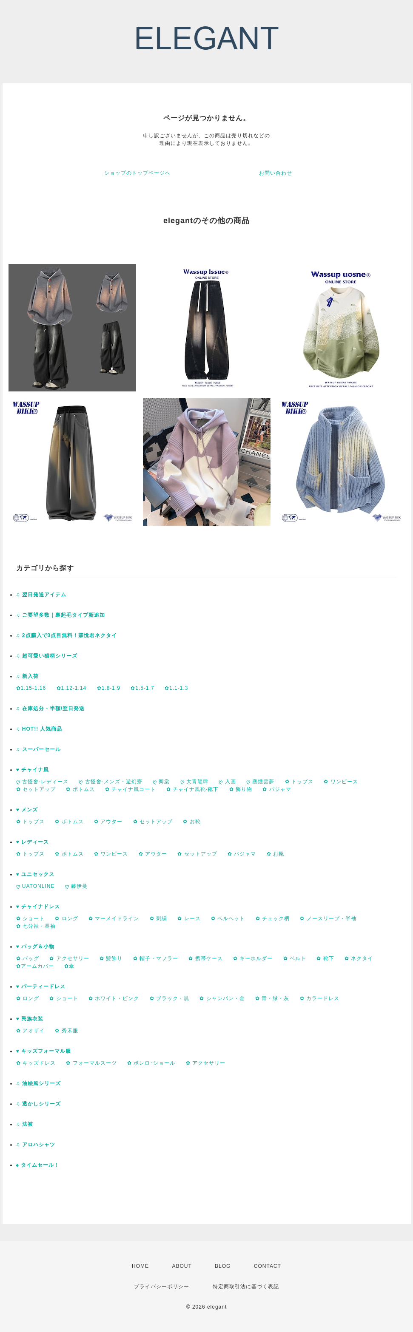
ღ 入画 (227, 782)
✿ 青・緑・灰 (272, 998)
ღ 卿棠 (161, 782)
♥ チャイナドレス (38, 907)
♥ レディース (32, 842)
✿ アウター (108, 822)
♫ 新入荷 (27, 676)
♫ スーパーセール (38, 749)
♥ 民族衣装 (29, 1019)
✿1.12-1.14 (72, 688)
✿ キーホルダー (253, 958)
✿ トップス (299, 782)
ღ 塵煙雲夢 (260, 782)
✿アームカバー (35, 966)
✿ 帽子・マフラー (155, 958)
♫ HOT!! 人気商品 (39, 729)
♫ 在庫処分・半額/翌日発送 (50, 708)
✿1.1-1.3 (176, 688)
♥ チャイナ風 (32, 770)
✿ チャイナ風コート (130, 789)
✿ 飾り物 (240, 789)
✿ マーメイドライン (113, 918)
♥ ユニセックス (35, 874)
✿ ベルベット (228, 918)
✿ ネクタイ (359, 958)
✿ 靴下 (325, 958)
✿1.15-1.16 (31, 688)
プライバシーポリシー (161, 1286)
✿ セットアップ (36, 789)
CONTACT (267, 1266)
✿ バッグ (27, 958)
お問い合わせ (275, 173)
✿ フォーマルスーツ (91, 1063)
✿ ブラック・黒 (169, 998)
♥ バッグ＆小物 (35, 946)
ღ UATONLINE (35, 886)
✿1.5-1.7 (142, 688)
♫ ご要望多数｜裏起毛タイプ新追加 (60, 615)
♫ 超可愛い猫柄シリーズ (46, 656)
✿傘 (69, 966)
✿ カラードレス (319, 998)
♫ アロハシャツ (35, 1145)
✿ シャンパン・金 (222, 998)
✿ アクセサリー (69, 958)
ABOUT (181, 1266)
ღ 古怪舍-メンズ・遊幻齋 (110, 782)
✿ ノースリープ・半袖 (328, 918)
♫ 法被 (24, 1124)
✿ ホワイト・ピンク (113, 998)
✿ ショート (30, 918)
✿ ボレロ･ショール (151, 1063)
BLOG (223, 1266)
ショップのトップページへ (137, 173)
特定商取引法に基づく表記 (246, 1286)
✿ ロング (66, 918)
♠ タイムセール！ (38, 1165)
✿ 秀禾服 (66, 1031)
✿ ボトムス (80, 789)
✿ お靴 (191, 822)
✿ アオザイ (30, 1031)
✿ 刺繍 (158, 918)
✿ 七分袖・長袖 (36, 926)
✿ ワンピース (341, 782)
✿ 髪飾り (111, 958)
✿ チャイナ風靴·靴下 (192, 789)
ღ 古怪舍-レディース (42, 782)
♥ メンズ (27, 810)
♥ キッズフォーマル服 (43, 1051)
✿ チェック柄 (273, 918)
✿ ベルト (294, 958)
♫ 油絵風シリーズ (38, 1083)
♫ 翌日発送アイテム (41, 595)
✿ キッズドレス (36, 1063)
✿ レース (188, 918)
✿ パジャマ (276, 789)
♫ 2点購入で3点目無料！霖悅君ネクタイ (66, 635)
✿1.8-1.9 (108, 688)
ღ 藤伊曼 (76, 886)
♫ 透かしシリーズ (38, 1104)
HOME (140, 1266)
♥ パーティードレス (41, 986)
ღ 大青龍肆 (194, 782)
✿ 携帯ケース (205, 958)
